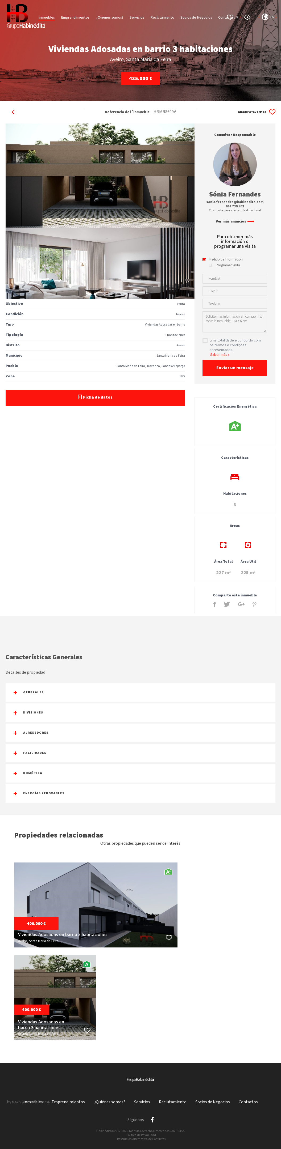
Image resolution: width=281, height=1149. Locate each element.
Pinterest (255, 604)
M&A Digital (20, 1102)
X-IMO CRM (43, 1102)
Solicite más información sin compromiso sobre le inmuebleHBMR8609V (235, 321)
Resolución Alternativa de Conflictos (141, 1139)
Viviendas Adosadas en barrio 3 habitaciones (63, 935)
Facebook (214, 604)
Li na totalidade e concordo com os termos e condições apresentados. (235, 345)
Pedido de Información (226, 259)
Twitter (227, 604)
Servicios (137, 17)
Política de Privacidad (141, 1135)
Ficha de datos (95, 397)
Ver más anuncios (235, 221)
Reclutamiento (162, 17)
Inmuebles (46, 17)
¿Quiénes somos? (109, 17)
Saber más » (220, 354)
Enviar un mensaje (235, 368)
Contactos (248, 1102)
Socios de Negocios (196, 17)
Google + (241, 604)
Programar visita (228, 265)
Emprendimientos (75, 17)
